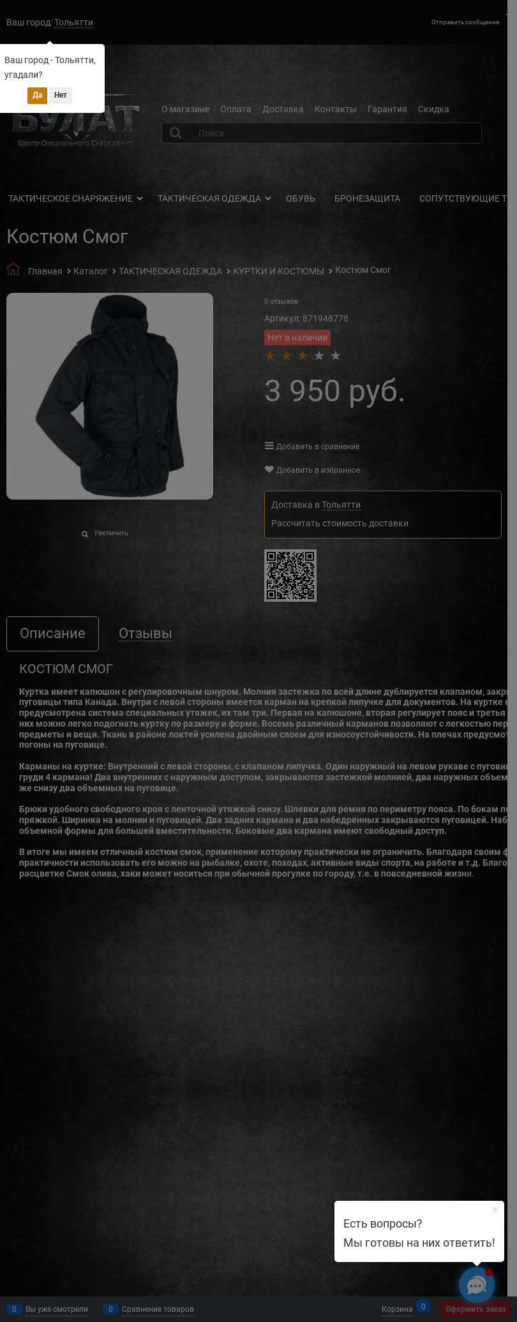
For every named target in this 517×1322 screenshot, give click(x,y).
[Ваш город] (495, 1209)
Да (37, 95)
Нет (60, 95)
